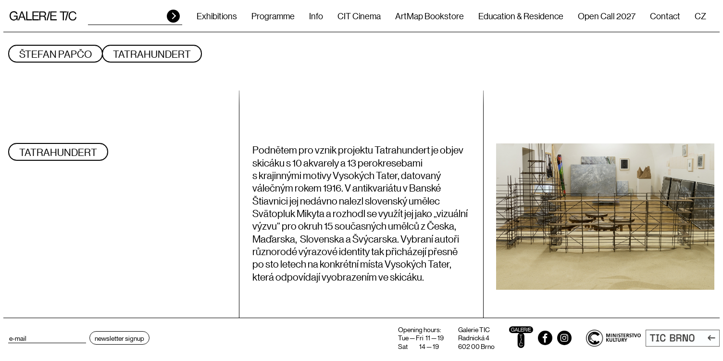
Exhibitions (217, 16)
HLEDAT (173, 16)
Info (316, 16)
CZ (700, 16)
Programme (273, 16)
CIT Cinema (359, 16)
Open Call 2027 (607, 16)
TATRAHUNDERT (152, 54)
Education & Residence (520, 16)
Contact (665, 16)
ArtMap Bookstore (429, 16)
